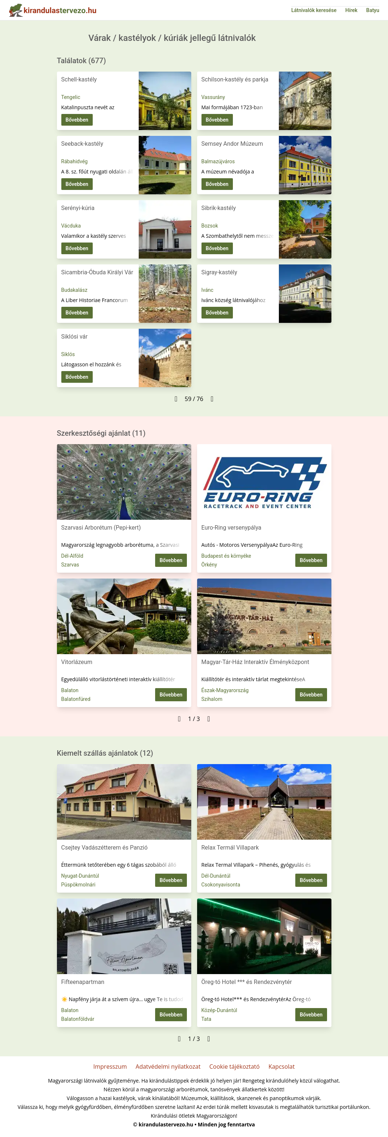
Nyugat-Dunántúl (80, 876)
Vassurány (213, 97)
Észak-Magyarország (225, 690)
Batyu (372, 10)
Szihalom (212, 699)
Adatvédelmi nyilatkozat (168, 1066)
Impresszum (110, 1066)
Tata (206, 1019)
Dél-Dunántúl (216, 876)
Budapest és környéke (226, 556)
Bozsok (209, 226)
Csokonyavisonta (221, 885)
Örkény (209, 565)
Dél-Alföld (72, 556)
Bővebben (77, 120)
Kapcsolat (281, 1066)
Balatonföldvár (78, 1019)
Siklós (68, 354)
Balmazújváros (218, 161)
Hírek (351, 10)
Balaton (70, 690)
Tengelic (70, 97)
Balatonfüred (76, 699)
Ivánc (207, 290)
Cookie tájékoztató (234, 1066)
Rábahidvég (74, 161)
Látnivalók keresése (314, 10)
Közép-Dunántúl (219, 1010)
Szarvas (70, 565)
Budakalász (74, 290)
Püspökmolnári (78, 885)
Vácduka (71, 226)
